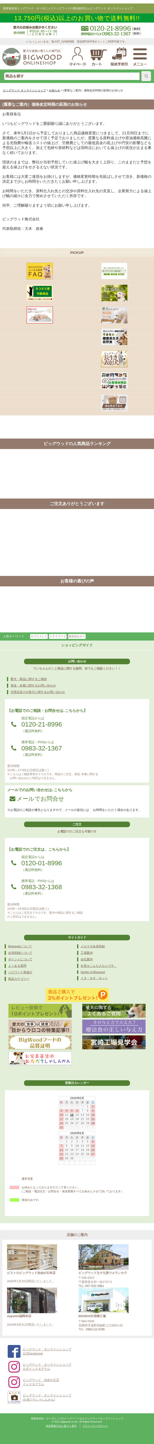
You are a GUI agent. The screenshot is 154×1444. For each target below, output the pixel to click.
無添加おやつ (76, 636)
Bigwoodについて (20, 946)
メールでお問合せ (37, 798)
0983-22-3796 (95, 1329)
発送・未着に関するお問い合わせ (33, 685)
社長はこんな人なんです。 (99, 966)
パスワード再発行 (20, 972)
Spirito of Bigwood (93, 972)
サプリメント (39, 636)
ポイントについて (20, 959)
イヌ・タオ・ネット (94, 978)
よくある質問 (17, 966)
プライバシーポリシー (95, 1425)
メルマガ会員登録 (93, 946)
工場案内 (87, 953)
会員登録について (20, 953)
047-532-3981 (94, 1286)
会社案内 (87, 959)
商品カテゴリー (18, 979)
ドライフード (57, 636)
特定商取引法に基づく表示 (61, 1425)
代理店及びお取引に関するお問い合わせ (37, 692)
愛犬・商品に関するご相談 (28, 679)
